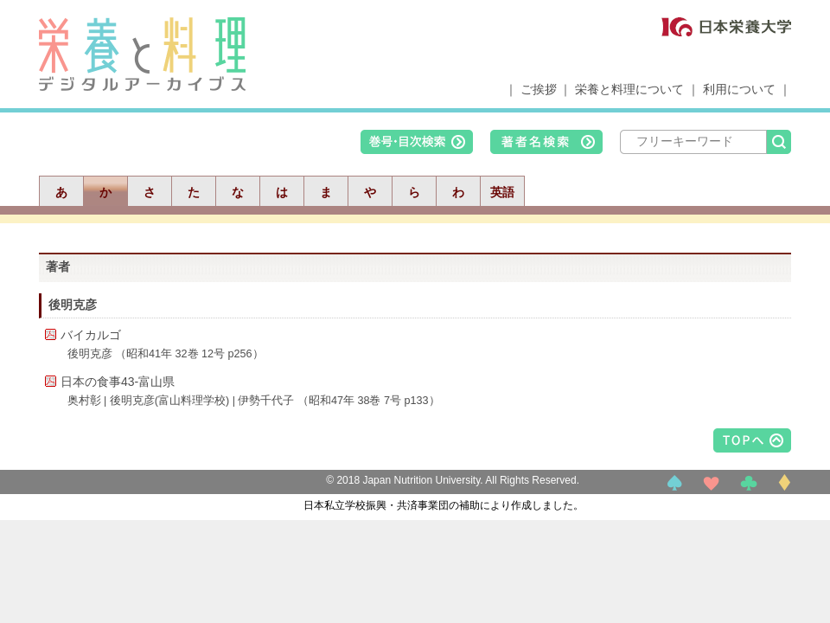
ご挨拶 (538, 89)
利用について (739, 89)
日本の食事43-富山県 (118, 382)
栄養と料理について (629, 89)
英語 (502, 192)
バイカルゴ (91, 335)
